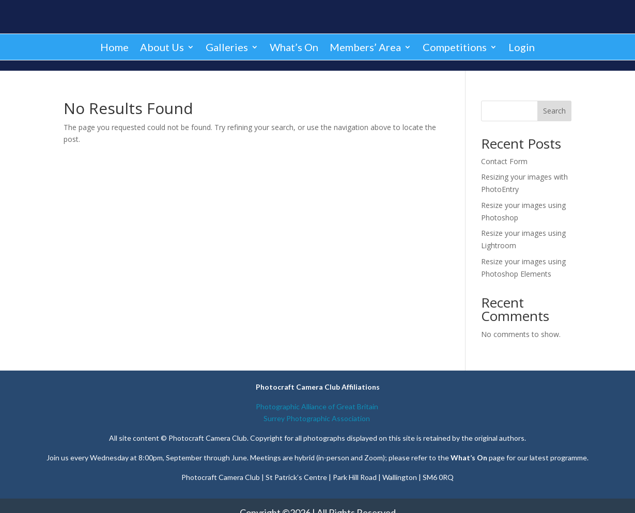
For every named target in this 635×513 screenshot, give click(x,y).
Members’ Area (365, 47)
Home (114, 47)
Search (554, 111)
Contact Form (504, 161)
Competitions (455, 47)
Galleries (227, 47)
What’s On (294, 47)
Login (521, 47)
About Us (162, 47)
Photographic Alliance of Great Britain (318, 406)
